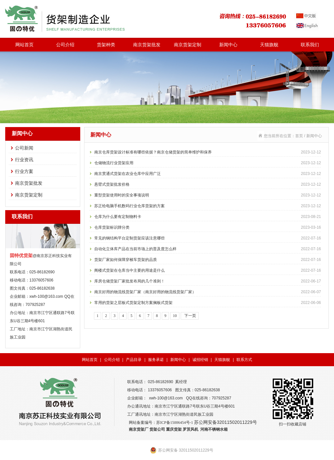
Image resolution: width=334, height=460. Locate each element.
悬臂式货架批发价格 (207, 184)
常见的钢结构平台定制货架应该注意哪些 (207, 238)
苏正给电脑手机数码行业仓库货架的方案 (207, 206)
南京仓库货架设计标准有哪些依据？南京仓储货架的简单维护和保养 (207, 152)
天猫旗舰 (269, 44)
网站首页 (24, 44)
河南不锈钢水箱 (214, 429)
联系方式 (244, 359)
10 (175, 315)
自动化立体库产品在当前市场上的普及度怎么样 (207, 249)
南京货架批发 (146, 44)
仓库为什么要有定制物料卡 (207, 216)
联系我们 (310, 44)
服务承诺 (156, 359)
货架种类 (106, 44)
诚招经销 (200, 359)
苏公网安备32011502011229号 (225, 422)
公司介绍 (65, 44)
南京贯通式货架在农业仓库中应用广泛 (207, 173)
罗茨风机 (190, 429)
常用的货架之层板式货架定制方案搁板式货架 (207, 302)
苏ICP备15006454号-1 (174, 422)
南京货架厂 (138, 429)
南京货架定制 (187, 44)
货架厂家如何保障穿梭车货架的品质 (207, 259)
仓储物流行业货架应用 (207, 163)
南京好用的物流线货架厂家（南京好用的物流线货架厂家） (207, 292)
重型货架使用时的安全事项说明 (207, 195)
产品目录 (134, 359)
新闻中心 (228, 44)
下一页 (189, 315)
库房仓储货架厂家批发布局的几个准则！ (207, 281)
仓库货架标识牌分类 (207, 227)
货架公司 (157, 429)
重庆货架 (174, 429)
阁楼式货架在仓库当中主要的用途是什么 (207, 270)
